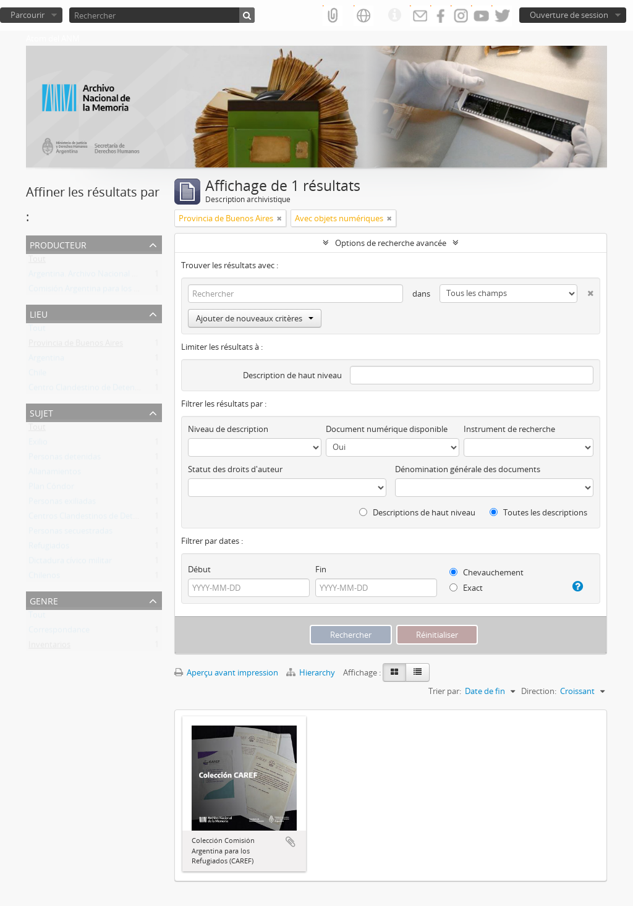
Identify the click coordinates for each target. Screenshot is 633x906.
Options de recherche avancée (390, 242)
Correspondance (59, 632)
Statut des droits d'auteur (235, 469)
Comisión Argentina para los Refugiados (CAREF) (116, 291)
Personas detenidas (64, 459)
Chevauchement (486, 572)
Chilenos (44, 577)
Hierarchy (311, 672)
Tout (37, 261)
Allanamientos (54, 474)
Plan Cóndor (51, 488)
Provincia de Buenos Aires (75, 345)
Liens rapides (394, 15)
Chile (37, 375)
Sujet (41, 412)
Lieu (39, 313)
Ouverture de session (569, 14)
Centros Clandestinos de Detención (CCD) (104, 518)
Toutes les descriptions (538, 512)
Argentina (46, 360)
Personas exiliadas (62, 503)
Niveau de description (228, 428)
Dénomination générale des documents (467, 469)
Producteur (58, 243)
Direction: (538, 690)
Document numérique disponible (387, 428)
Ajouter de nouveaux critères (254, 318)
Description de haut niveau (292, 375)
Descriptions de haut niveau (417, 512)
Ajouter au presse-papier (290, 842)
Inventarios (49, 647)
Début (199, 569)
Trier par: (444, 690)
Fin (320, 569)
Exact (466, 587)
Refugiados (48, 548)
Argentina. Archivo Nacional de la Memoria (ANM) (119, 276)
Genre (44, 599)
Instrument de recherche (509, 428)
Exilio (38, 444)
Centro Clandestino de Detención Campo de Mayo (120, 390)
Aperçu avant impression (226, 672)
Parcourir (28, 14)
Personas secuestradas (70, 533)
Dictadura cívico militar (70, 563)
